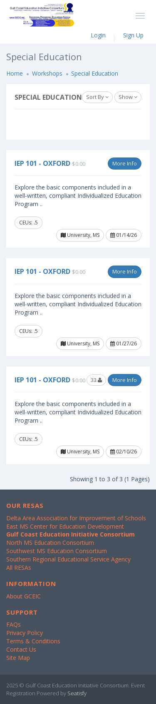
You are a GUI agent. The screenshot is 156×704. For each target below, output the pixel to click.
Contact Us (21, 649)
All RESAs (18, 567)
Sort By (97, 97)
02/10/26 (123, 451)
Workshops (47, 73)
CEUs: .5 (28, 222)
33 (96, 380)
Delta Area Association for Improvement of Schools (76, 518)
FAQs (13, 624)
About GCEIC (23, 596)
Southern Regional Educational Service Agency (68, 559)
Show (128, 97)
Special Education (94, 73)
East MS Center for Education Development (65, 526)
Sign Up (133, 35)
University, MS (80, 235)
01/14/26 (123, 235)
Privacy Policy (24, 633)
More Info (124, 163)
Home (14, 73)
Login (98, 35)
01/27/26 (123, 343)
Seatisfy (77, 693)
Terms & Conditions (33, 641)
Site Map (18, 658)
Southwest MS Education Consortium (56, 551)
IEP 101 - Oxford (42, 163)
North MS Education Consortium (50, 542)
